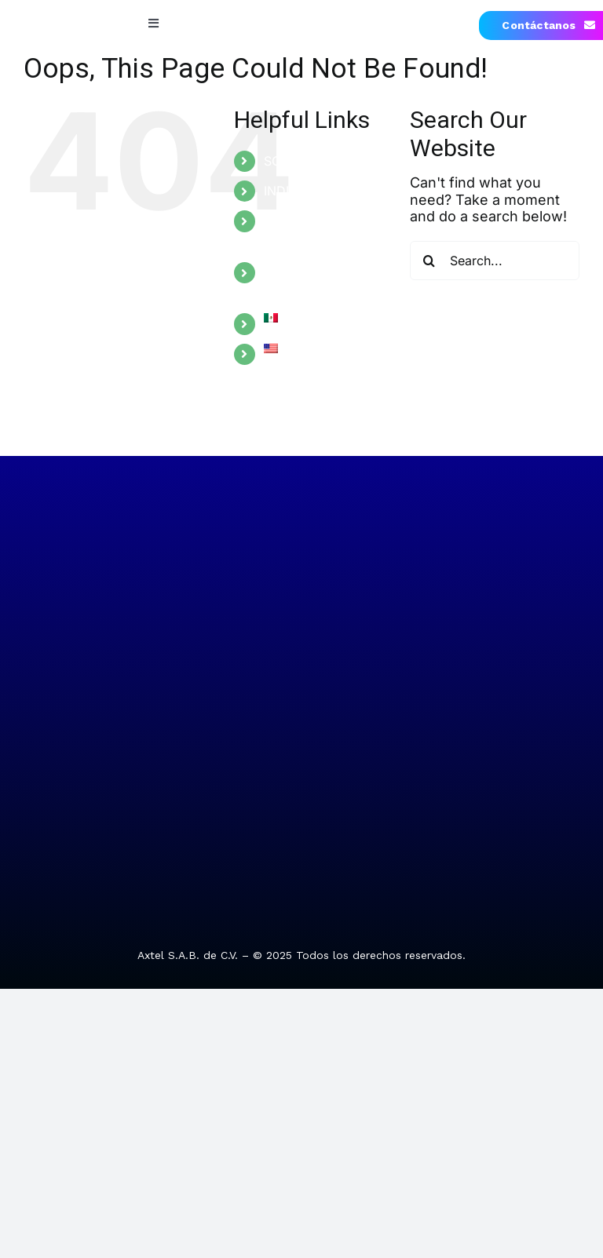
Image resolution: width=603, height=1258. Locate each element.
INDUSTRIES (301, 191)
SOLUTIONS (299, 161)
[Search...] (494, 260)
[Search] (429, 260)
